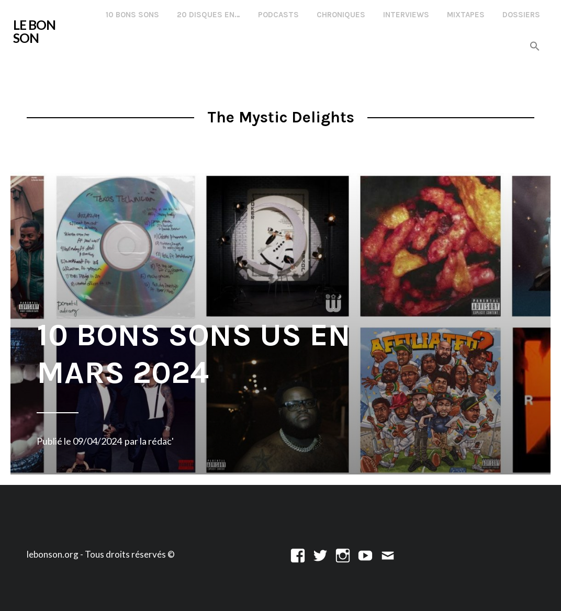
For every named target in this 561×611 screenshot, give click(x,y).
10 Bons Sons (132, 14)
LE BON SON (34, 31)
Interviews (406, 14)
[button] (535, 47)
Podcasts (278, 14)
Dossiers (521, 14)
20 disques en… (208, 14)
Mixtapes (466, 14)
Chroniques (341, 14)
